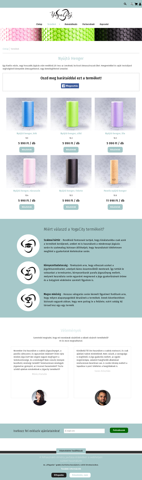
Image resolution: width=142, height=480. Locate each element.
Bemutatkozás (71, 24)
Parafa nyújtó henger (115, 190)
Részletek (27, 149)
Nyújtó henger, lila (115, 133)
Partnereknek (88, 24)
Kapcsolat (104, 24)
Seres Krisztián (102, 371)
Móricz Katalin (39, 374)
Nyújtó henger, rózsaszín (26, 190)
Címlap (39, 24)
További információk (71, 469)
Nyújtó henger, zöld (71, 133)
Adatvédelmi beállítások (71, 451)
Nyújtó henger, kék (27, 133)
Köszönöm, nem (80, 475)
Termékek (53, 25)
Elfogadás (59, 475)
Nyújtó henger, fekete (71, 190)
